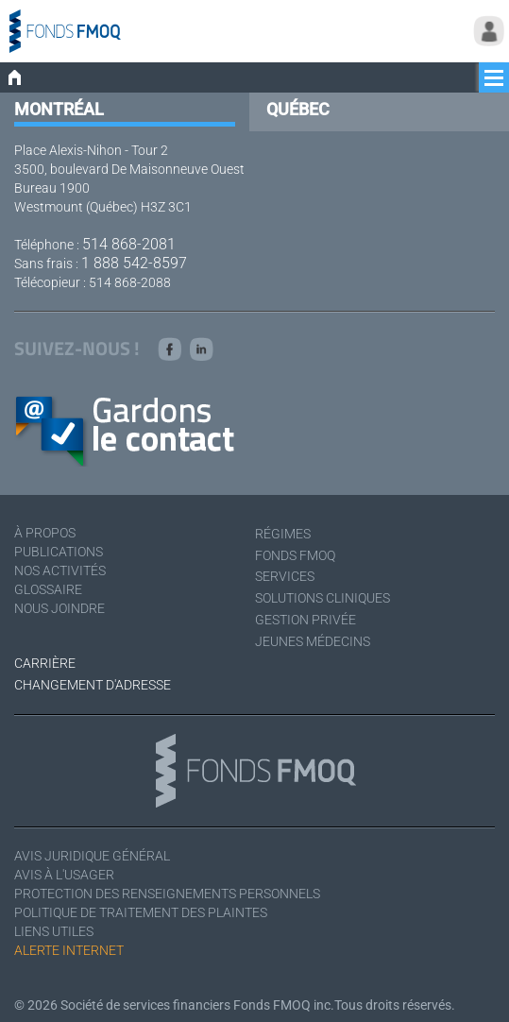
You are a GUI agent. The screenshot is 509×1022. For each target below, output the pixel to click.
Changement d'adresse (92, 684)
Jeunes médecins (312, 641)
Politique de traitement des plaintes (140, 912)
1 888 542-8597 (134, 263)
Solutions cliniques (322, 597)
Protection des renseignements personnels (167, 893)
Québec (298, 109)
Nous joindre (59, 608)
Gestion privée (305, 619)
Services (284, 576)
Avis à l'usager (64, 874)
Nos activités (60, 570)
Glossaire (48, 589)
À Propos (45, 532)
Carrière (45, 663)
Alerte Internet (69, 950)
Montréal (59, 109)
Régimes (283, 533)
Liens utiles (53, 931)
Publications (58, 551)
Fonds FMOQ (295, 555)
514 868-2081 (129, 244)
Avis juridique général (92, 855)
